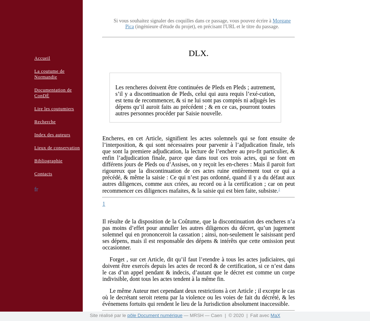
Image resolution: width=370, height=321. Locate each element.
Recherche (45, 121)
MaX (275, 315)
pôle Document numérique (154, 315)
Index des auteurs (52, 134)
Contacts (43, 173)
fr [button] (36, 189)
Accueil (42, 58)
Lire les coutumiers (54, 108)
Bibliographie (48, 160)
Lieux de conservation (57, 147)
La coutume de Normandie (49, 74)
